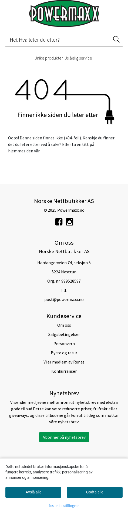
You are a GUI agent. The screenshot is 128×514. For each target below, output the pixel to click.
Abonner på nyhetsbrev (64, 437)
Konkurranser (64, 371)
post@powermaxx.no (64, 299)
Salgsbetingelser (64, 334)
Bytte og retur (64, 352)
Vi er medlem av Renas (64, 362)
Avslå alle (33, 492)
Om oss (64, 325)
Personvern (64, 343)
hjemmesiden (20, 150)
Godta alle (94, 492)
